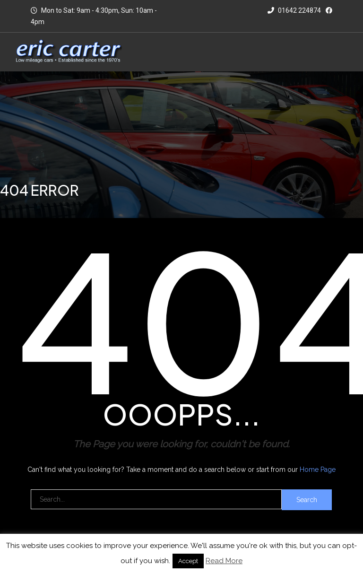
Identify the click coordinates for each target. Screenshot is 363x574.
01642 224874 (294, 10)
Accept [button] (188, 561)
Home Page (318, 469)
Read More (224, 561)
